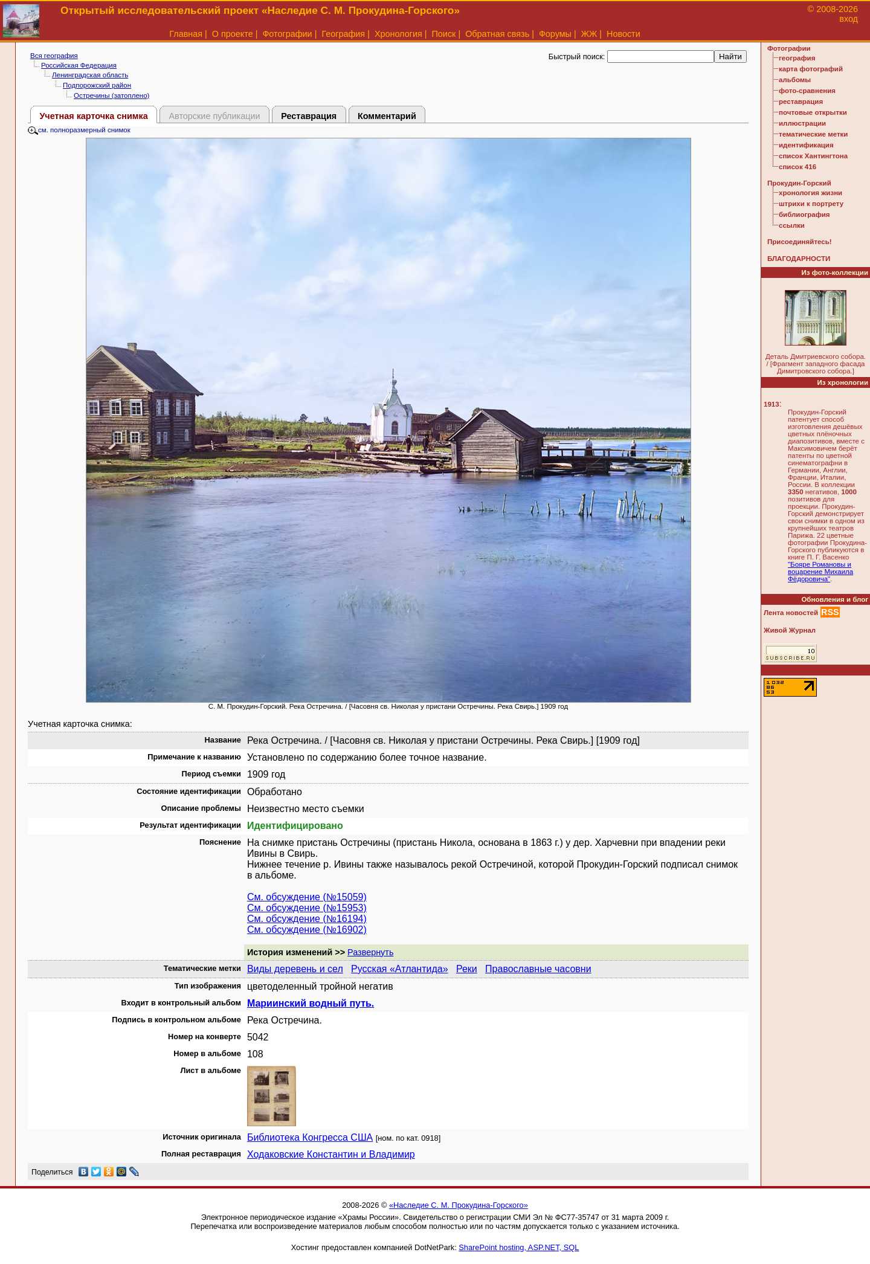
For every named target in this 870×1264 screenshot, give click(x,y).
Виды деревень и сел (295, 969)
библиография (804, 214)
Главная (185, 34)
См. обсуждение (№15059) (307, 897)
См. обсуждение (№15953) (307, 908)
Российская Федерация (79, 65)
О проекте (232, 34)
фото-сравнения (807, 90)
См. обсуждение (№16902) (307, 929)
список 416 (797, 166)
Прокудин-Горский (799, 183)
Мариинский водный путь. (310, 1003)
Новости (623, 34)
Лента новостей (791, 612)
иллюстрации (802, 123)
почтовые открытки (813, 112)
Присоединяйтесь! (799, 241)
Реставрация (309, 116)
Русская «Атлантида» (399, 969)
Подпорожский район (97, 85)
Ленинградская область (90, 75)
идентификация (806, 145)
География (343, 34)
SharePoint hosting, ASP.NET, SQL (519, 1247)
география (797, 58)
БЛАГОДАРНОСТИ (798, 258)
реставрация (801, 101)
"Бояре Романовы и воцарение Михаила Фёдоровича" (820, 571)
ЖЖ (589, 34)
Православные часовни (538, 969)
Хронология (398, 34)
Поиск (444, 34)
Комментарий (387, 116)
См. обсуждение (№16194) (307, 919)
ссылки (792, 225)
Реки (466, 969)
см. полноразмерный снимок (79, 130)
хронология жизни (810, 192)
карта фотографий (811, 69)
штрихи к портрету (811, 203)
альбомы (795, 79)
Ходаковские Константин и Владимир (331, 1154)
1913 (771, 404)
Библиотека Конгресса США (310, 1137)
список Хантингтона (813, 156)
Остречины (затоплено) (111, 95)
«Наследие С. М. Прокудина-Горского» (458, 1205)
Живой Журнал (790, 630)
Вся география (54, 55)
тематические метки (813, 134)
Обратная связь (497, 34)
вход (848, 19)
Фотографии (287, 34)
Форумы (555, 34)
